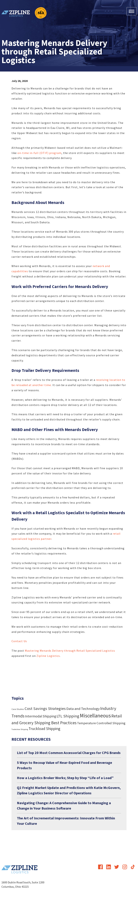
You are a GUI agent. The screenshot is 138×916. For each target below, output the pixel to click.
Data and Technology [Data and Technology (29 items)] (83, 708)
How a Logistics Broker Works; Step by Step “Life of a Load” (65, 777)
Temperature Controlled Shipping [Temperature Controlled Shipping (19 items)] (101, 723)
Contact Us (19, 641)
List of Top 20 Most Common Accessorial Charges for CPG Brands (69, 752)
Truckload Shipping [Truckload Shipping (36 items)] (44, 728)
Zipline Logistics (48, 656)
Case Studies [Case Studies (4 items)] (18, 709)
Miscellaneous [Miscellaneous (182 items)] (95, 715)
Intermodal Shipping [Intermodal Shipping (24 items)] (40, 716)
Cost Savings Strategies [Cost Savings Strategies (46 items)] (45, 708)
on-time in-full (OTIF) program (39, 153)
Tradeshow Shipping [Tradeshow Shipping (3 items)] (20, 729)
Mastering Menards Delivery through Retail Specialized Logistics (70, 650)
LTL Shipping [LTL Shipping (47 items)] (68, 715)
